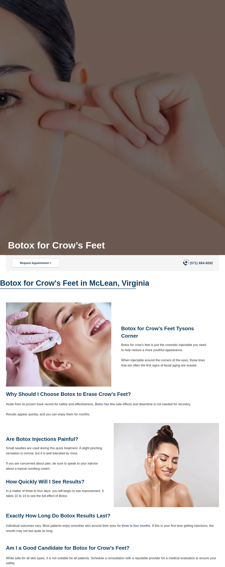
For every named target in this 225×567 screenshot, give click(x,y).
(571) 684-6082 (201, 263)
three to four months (136, 525)
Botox (99, 404)
